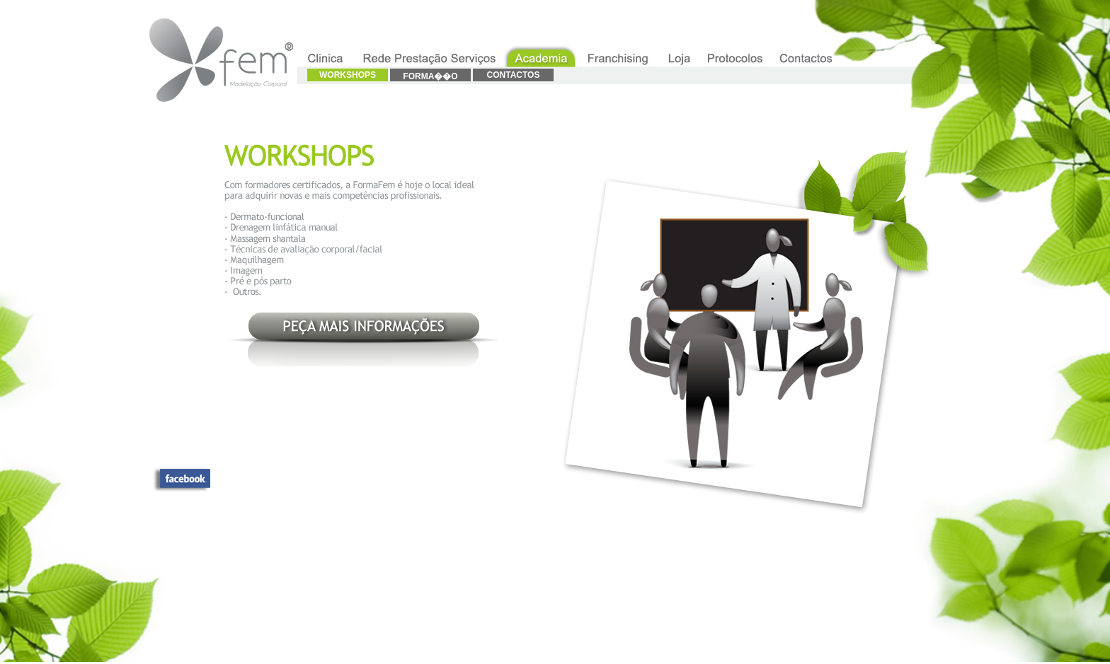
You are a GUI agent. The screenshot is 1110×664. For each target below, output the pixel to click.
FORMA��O (430, 76)
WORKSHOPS (347, 75)
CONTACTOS (513, 75)
